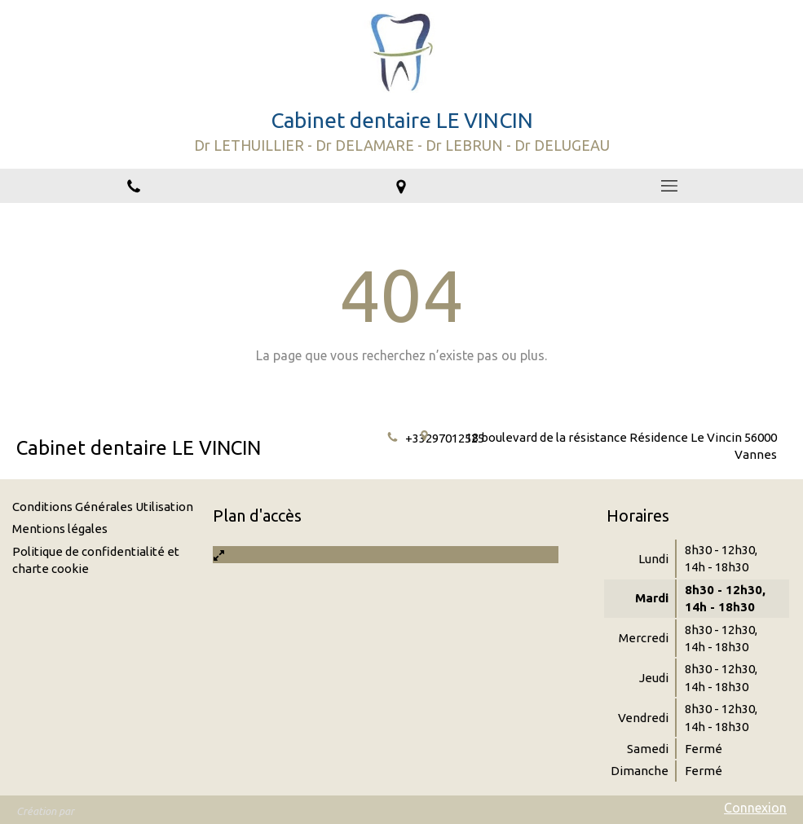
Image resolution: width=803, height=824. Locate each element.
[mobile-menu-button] (669, 186)
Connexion (755, 807)
